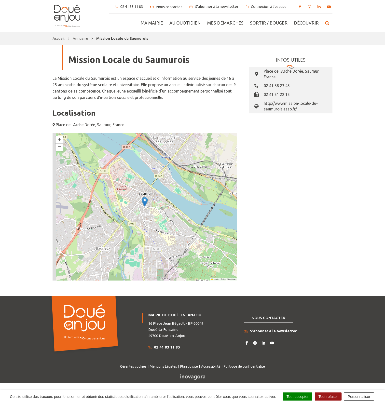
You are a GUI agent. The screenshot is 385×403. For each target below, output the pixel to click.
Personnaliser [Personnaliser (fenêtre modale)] (359, 396)
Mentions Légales (163, 366)
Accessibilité (210, 366)
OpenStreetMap (228, 279)
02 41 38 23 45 (277, 85)
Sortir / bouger (269, 22)
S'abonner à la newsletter (270, 331)
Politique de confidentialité (244, 366)
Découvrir (306, 22)
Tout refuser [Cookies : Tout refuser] (328, 396)
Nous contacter (268, 318)
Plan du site (189, 366)
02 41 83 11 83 (164, 347)
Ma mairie (152, 22)
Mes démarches (225, 22)
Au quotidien (185, 22)
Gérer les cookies (133, 366)
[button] (145, 202)
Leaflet (215, 279)
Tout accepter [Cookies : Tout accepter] (298, 396)
